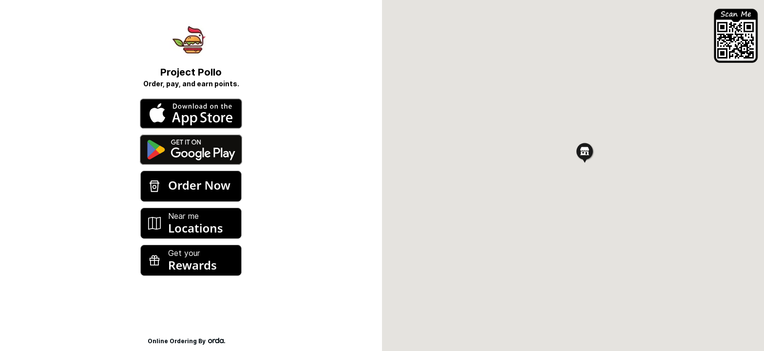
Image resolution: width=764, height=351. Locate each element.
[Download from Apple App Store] (191, 113)
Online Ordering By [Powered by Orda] (191, 341)
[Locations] (191, 223)
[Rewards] (191, 260)
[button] (585, 152)
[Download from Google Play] (191, 150)
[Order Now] (191, 186)
